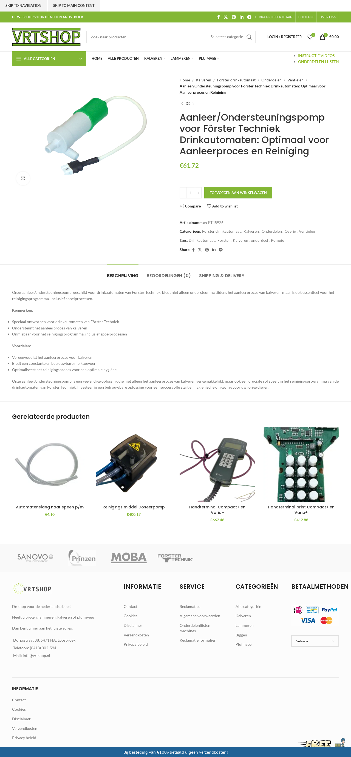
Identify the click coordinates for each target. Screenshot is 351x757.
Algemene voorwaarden (200, 615)
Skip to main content (74, 5)
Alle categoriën (248, 606)
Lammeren (245, 625)
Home (185, 80)
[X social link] (226, 17)
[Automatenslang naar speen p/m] (50, 464)
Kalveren (203, 80)
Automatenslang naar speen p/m (50, 507)
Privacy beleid (136, 644)
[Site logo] (46, 36)
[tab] (122, 272)
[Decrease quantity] (183, 192)
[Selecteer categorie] (227, 37)
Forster (223, 240)
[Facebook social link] (218, 17)
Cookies (130, 615)
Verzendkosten (136, 635)
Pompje (277, 240)
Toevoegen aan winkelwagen (238, 192)
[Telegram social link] (249, 17)
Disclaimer (133, 625)
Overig (290, 231)
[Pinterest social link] (234, 17)
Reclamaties (190, 606)
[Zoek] (171, 37)
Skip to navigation (23, 5)
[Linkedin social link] (241, 17)
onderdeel (259, 240)
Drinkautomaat (202, 240)
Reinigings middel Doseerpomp (134, 507)
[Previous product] (182, 103)
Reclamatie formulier (198, 640)
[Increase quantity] (198, 192)
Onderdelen (271, 80)
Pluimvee (243, 644)
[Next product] (193, 103)
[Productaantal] (190, 192)
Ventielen (295, 80)
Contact (130, 606)
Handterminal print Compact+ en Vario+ (301, 509)
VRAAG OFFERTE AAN (276, 17)
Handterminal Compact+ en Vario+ (217, 509)
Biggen (241, 635)
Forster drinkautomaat (236, 80)
